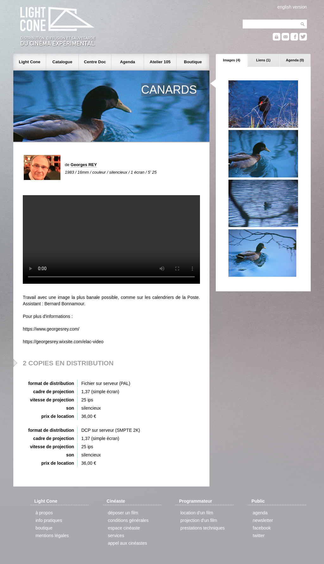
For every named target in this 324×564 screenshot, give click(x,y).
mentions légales (52, 535)
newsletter (263, 520)
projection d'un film (198, 520)
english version (292, 6)
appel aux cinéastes (127, 543)
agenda (260, 512)
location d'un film (196, 512)
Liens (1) (263, 60)
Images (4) (231, 60)
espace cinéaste (124, 527)
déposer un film (123, 512)
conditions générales (128, 520)
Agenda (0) (295, 60)
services (116, 535)
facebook (262, 527)
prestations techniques (202, 527)
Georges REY (84, 164)
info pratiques (48, 520)
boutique (44, 527)
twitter (259, 535)
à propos (44, 512)
